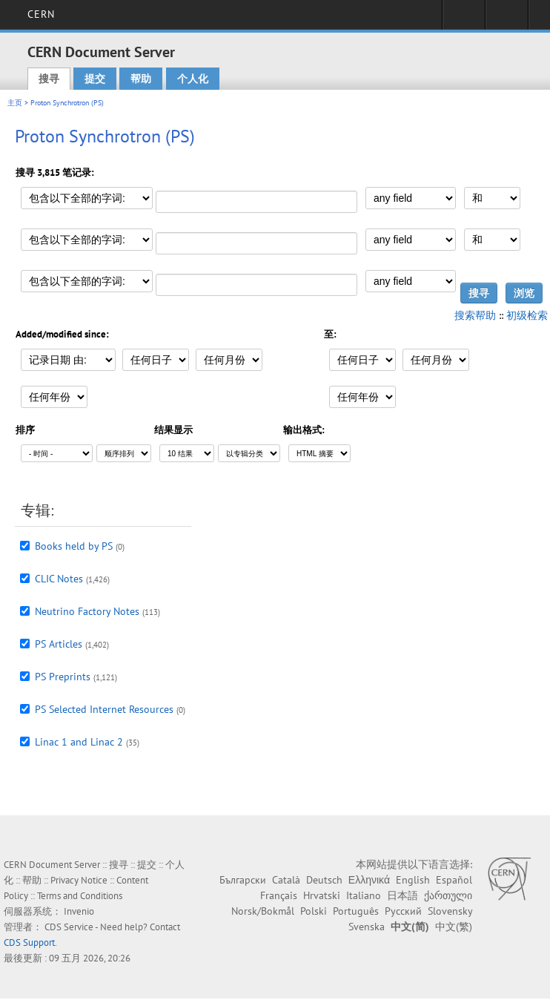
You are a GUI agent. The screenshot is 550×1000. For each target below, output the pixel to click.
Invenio (79, 911)
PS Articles (58, 644)
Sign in (464, 19)
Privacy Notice (78, 880)
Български (242, 879)
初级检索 (527, 315)
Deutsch (324, 879)
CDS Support (29, 942)
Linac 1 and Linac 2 (79, 742)
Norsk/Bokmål (262, 911)
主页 (14, 103)
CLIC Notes (59, 578)
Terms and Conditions (79, 895)
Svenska (366, 926)
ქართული (448, 895)
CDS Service (68, 927)
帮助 (140, 78)
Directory (507, 19)
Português (356, 911)
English (413, 879)
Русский (403, 911)
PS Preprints (62, 676)
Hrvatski (321, 895)
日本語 (402, 895)
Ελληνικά (369, 879)
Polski (313, 911)
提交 (95, 78)
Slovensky (450, 911)
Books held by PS (74, 546)
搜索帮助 (475, 315)
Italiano (363, 895)
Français (278, 895)
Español (454, 879)
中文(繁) (453, 926)
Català (286, 879)
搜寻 (49, 78)
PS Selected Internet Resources (104, 709)
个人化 (192, 78)
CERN (41, 14)
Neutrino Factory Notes (87, 611)
